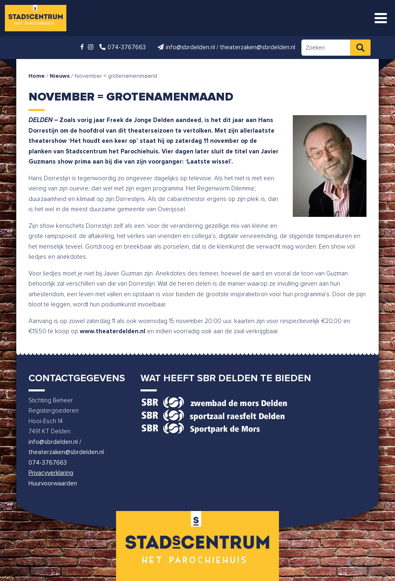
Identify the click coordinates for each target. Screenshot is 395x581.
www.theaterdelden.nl (112, 331)
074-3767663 (48, 463)
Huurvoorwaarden (53, 484)
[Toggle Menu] (381, 18)
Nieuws (60, 76)
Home (37, 76)
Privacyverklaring (51, 473)
